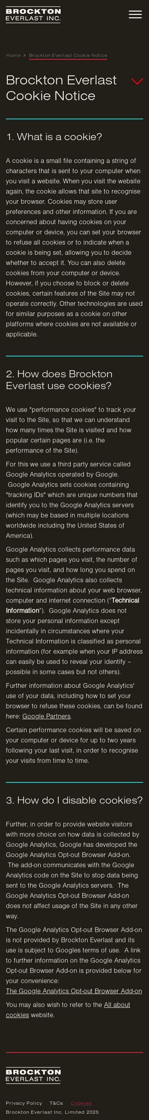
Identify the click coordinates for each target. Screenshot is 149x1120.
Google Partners (46, 719)
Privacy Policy (24, 1103)
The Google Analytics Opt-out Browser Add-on (74, 994)
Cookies (81, 1103)
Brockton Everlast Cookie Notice (68, 56)
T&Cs (56, 1103)
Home (13, 56)
